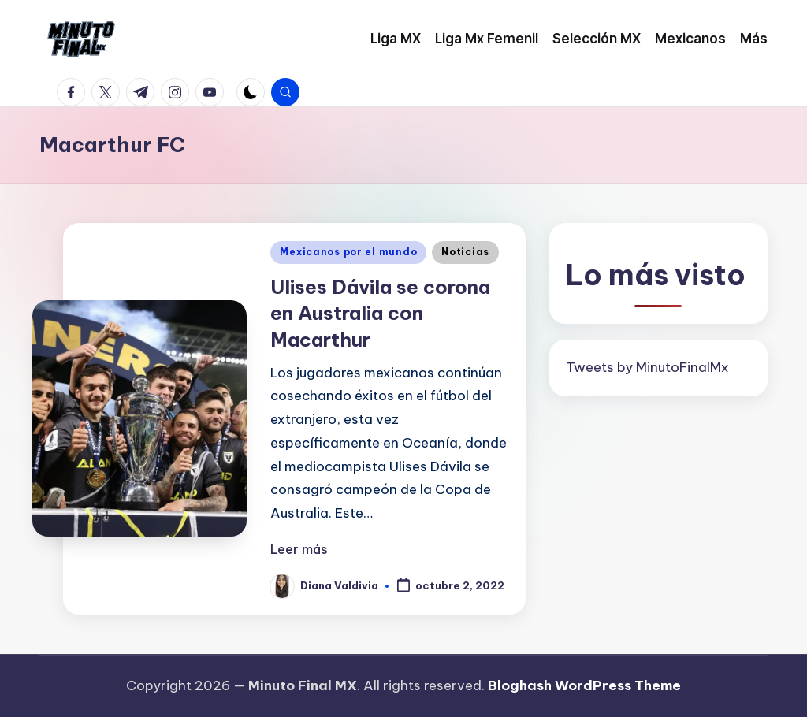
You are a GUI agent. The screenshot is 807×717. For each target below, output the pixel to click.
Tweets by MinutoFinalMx (647, 367)
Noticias (465, 252)
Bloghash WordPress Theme (584, 685)
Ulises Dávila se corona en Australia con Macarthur (380, 313)
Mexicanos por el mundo (348, 252)
